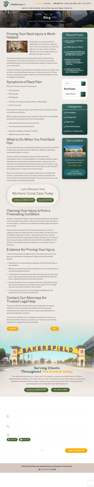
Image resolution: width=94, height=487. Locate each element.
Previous (12, 328)
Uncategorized (70, 119)
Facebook (13, 440)
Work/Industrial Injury (72, 128)
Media (61, 8)
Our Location (45, 8)
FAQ (52, 8)
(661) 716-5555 (84, 3)
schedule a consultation (36, 389)
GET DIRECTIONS (74, 167)
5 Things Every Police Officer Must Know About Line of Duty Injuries (74, 70)
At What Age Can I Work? (74, 47)
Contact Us (68, 8)
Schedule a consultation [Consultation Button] (23, 200)
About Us (25, 8)
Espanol (47, 3)
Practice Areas (34, 8)
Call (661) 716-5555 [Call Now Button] (45, 200)
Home (31, 21)
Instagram (26, 440)
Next (54, 328)
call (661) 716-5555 (61, 389)
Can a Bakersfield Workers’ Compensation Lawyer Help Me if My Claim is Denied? (75, 53)
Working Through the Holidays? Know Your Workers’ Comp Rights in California (74, 62)
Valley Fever (69, 123)
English (39, 3)
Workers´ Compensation (74, 133)
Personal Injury (70, 114)
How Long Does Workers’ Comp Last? (74, 41)
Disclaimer (44, 448)
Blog (56, 8)
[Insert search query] (75, 84)
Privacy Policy (52, 448)
